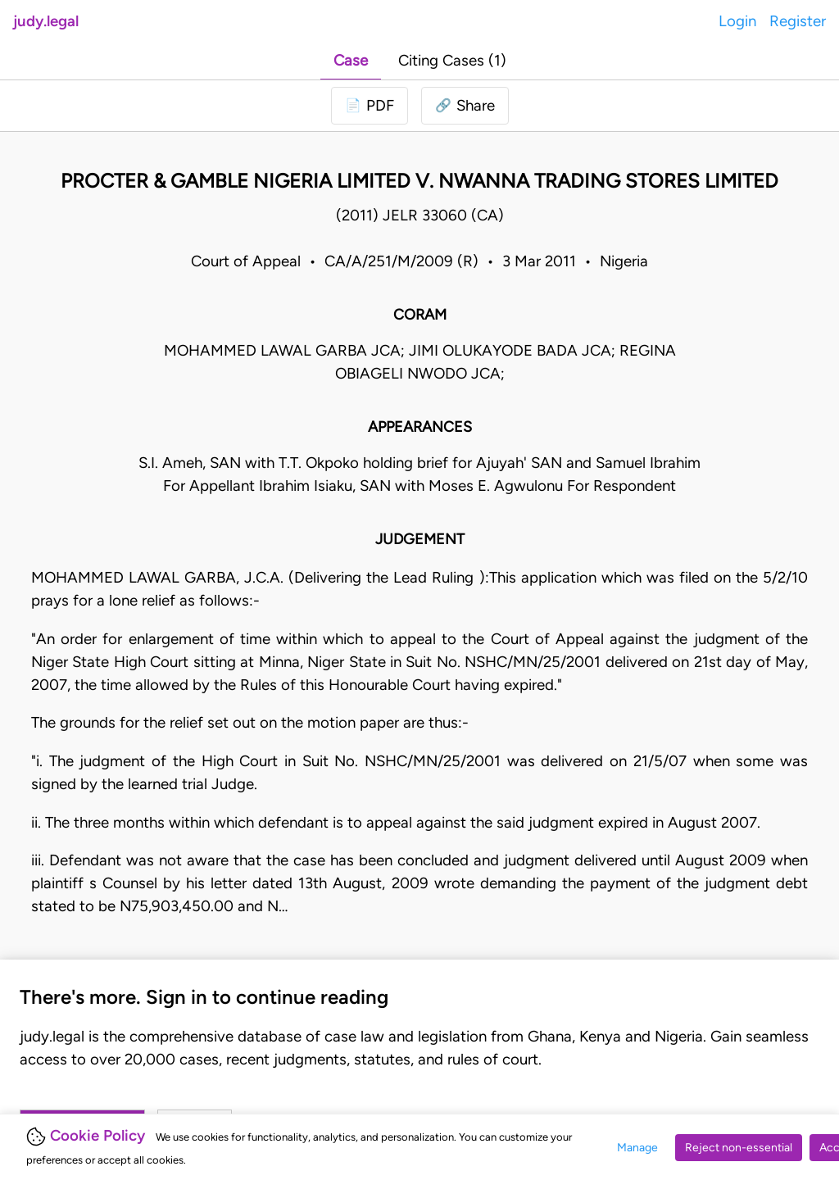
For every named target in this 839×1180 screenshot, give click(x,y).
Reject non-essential (738, 1148)
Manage (637, 1148)
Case (350, 60)
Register (797, 20)
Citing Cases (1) (452, 60)
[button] (465, 106)
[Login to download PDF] (369, 106)
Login (737, 20)
